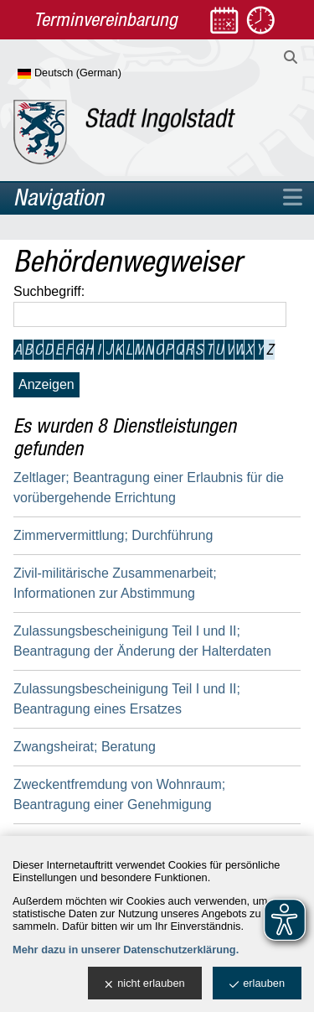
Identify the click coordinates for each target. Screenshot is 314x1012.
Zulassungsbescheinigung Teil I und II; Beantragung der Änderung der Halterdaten (142, 641)
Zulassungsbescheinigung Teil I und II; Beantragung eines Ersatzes (126, 699)
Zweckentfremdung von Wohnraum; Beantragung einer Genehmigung (119, 794)
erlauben (257, 984)
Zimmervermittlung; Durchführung (113, 535)
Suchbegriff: (49, 291)
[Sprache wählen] (97, 73)
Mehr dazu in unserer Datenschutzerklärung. (126, 949)
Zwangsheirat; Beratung (84, 747)
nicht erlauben (144, 984)
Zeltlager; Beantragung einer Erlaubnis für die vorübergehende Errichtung (148, 487)
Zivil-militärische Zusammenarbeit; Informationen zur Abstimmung (115, 583)
